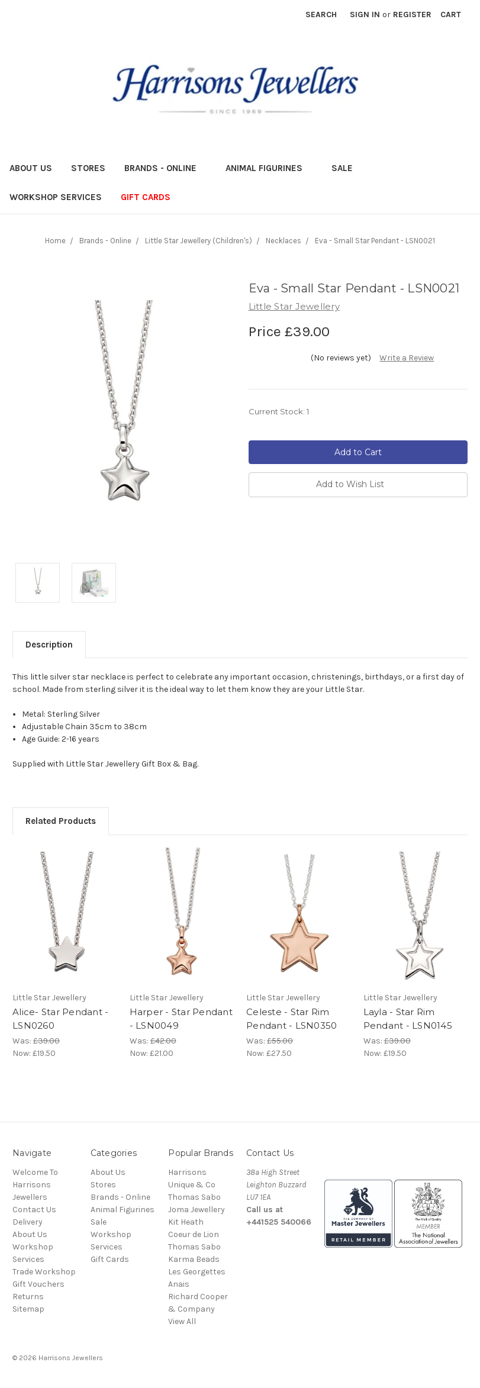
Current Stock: (279, 411)
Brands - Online (165, 168)
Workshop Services (55, 197)
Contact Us (34, 1210)
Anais (178, 1284)
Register (412, 14)
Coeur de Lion (193, 1234)
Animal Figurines (269, 168)
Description (49, 644)
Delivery (27, 1222)
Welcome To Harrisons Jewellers (35, 1184)
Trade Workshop (44, 1272)
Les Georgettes (196, 1272)
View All (182, 1321)
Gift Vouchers (38, 1284)
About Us (30, 168)
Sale (347, 168)
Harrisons (187, 1172)
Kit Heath (186, 1222)
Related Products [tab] (60, 821)
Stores (88, 168)
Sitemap (28, 1309)
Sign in (365, 14)
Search (321, 14)
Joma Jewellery (196, 1210)
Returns (28, 1297)
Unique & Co (191, 1185)
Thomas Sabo (194, 1197)
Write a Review (406, 358)
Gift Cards (145, 197)
